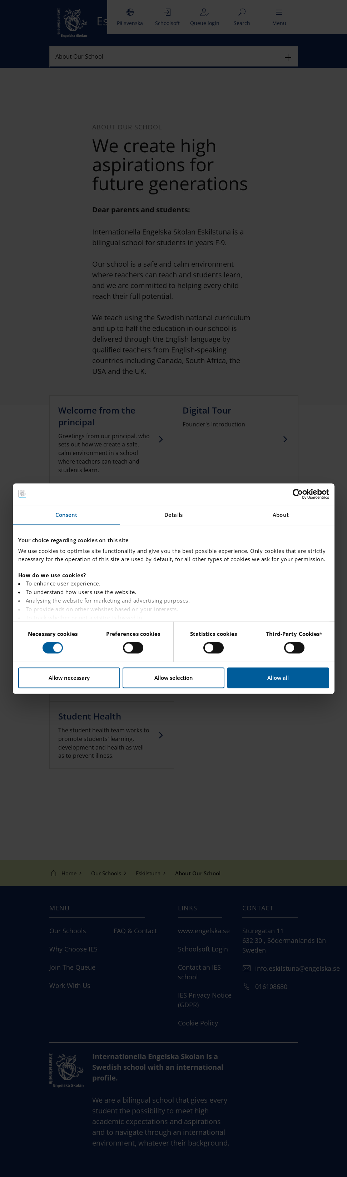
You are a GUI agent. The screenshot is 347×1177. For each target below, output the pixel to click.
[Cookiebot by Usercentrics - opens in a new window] (298, 494)
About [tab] (281, 514)
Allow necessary (69, 677)
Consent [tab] (66, 514)
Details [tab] (173, 514)
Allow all (278, 677)
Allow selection (173, 677)
